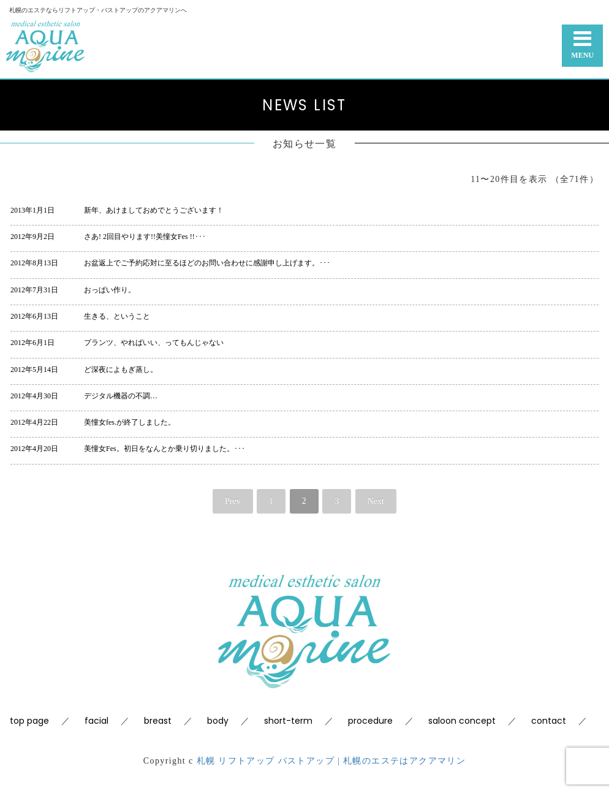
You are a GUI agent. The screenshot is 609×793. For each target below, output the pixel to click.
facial (96, 721)
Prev (233, 501)
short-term (288, 721)
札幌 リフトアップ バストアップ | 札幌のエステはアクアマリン (331, 760)
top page (29, 721)
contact (548, 721)
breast (158, 721)
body (218, 721)
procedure (370, 721)
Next (376, 501)
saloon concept (462, 721)
